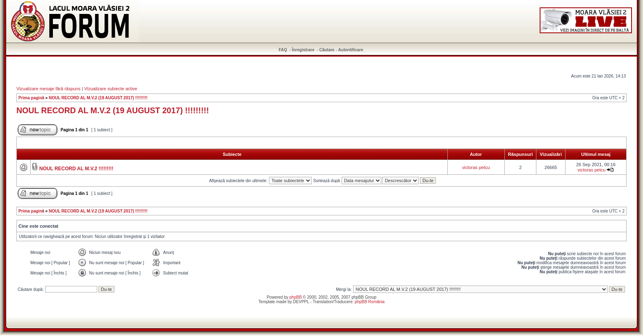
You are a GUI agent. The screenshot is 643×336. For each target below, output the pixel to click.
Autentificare (350, 50)
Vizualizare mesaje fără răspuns (48, 88)
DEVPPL (301, 301)
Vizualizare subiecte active (110, 88)
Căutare (326, 50)
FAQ (283, 50)
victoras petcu (476, 167)
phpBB (296, 297)
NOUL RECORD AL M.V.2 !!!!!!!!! (76, 168)
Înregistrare (303, 50)
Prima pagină (31, 98)
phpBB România (370, 301)
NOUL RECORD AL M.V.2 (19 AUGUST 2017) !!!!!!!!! (98, 98)
